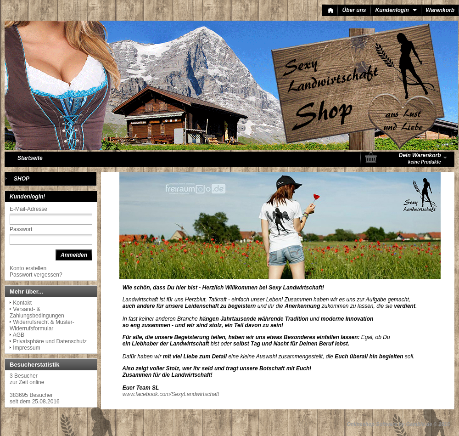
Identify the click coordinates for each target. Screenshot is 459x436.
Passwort (21, 229)
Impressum (26, 348)
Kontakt (22, 303)
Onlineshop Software (372, 424)
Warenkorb (440, 10)
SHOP (21, 179)
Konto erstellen (28, 268)
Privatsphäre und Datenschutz (50, 341)
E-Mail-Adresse (28, 209)
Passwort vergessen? (36, 275)
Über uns (354, 10)
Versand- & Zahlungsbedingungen (37, 312)
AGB (18, 335)
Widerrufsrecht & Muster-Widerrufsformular (42, 325)
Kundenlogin (396, 10)
